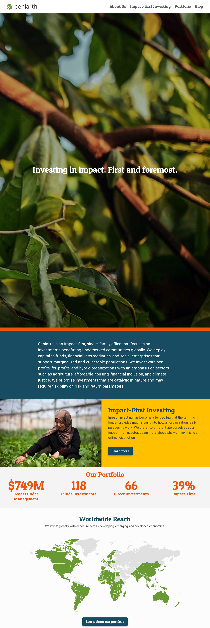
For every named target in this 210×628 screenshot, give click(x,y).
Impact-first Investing (150, 6)
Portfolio (183, 6)
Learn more (120, 451)
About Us (118, 6)
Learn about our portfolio (105, 622)
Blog (199, 6)
